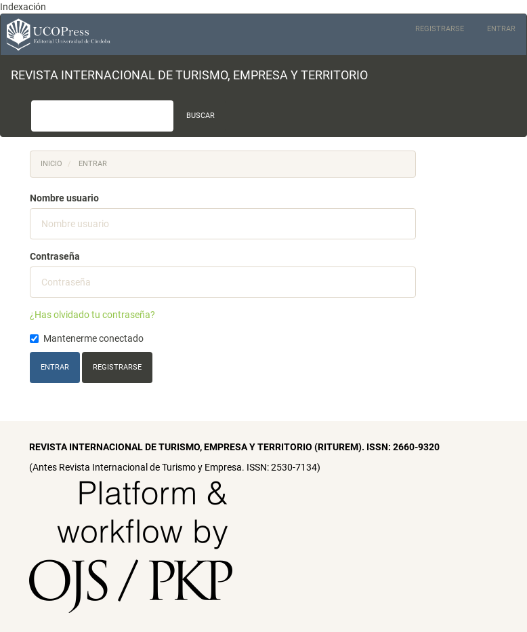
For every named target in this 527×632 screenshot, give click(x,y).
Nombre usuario (64, 198)
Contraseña (55, 256)
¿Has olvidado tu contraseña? (92, 314)
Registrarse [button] (117, 367)
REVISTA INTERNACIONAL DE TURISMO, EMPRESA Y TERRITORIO (189, 75)
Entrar (501, 28)
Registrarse (439, 28)
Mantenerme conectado (87, 338)
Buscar (200, 115)
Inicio (51, 163)
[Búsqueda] (102, 116)
